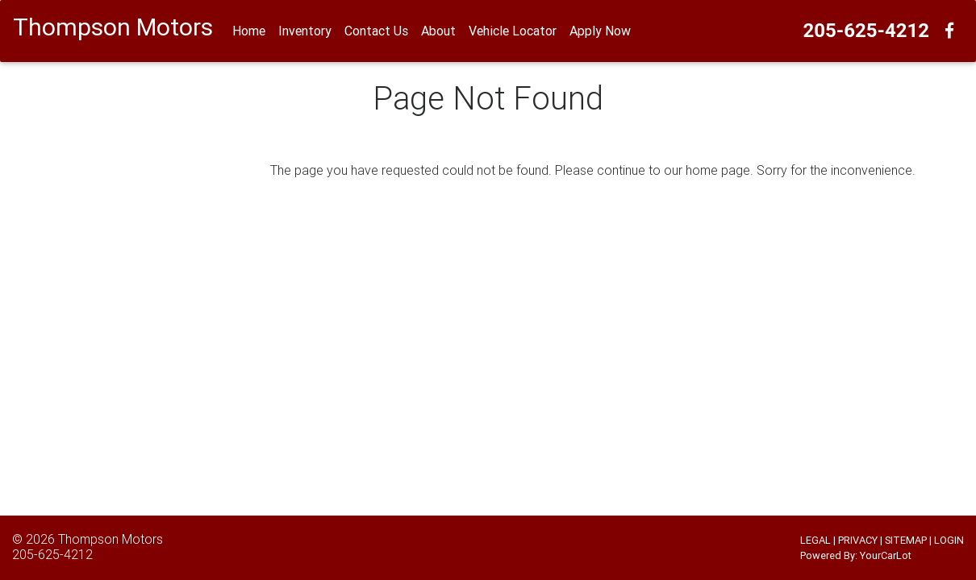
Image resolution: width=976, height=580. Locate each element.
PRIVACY (858, 540)
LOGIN (949, 540)
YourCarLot (885, 555)
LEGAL (815, 540)
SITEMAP (906, 540)
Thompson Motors (110, 539)
